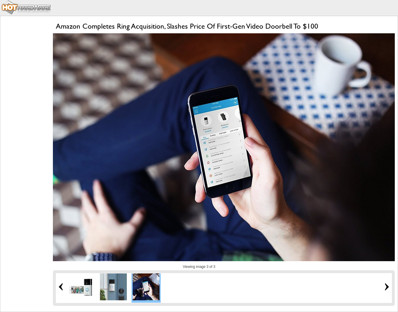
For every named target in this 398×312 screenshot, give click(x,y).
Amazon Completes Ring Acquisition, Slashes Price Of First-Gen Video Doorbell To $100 (187, 26)
